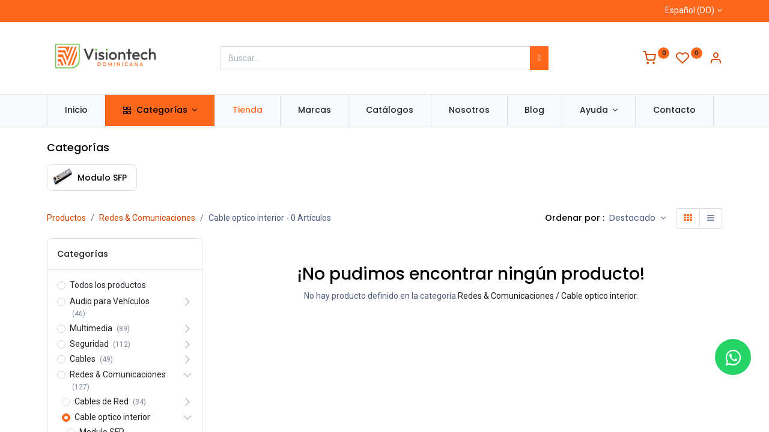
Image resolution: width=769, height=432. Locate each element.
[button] (637, 218)
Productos (66, 218)
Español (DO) (689, 10)
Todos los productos (108, 285)
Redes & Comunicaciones (147, 218)
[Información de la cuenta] (715, 59)
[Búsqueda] (539, 58)
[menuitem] (76, 110)
